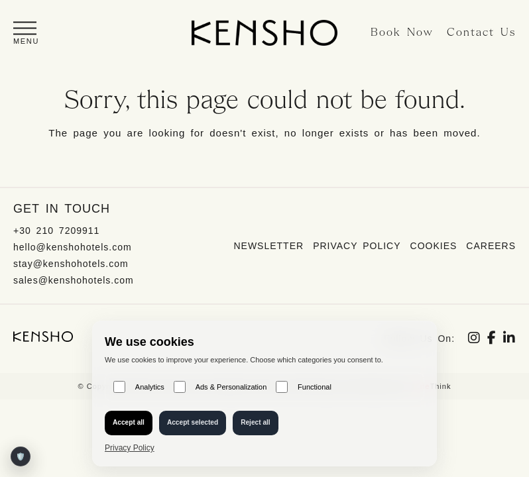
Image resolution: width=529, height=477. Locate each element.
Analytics (138, 387)
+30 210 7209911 (56, 230)
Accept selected (192, 422)
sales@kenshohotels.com (73, 280)
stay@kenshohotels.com (71, 263)
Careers (491, 245)
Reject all (255, 422)
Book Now (402, 32)
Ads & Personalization (220, 387)
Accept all (129, 422)
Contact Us (481, 32)
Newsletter (268, 245)
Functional (303, 387)
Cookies (433, 245)
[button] (26, 32)
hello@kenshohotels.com (72, 247)
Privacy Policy (356, 245)
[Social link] (474, 339)
